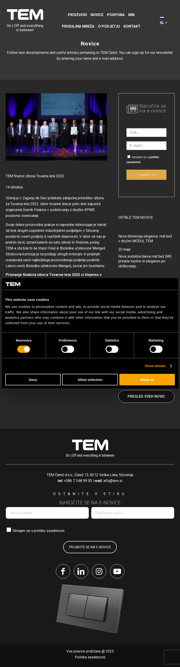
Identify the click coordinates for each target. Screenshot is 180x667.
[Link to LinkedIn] (81, 571)
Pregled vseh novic (146, 396)
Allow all (147, 380)
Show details (155, 366)
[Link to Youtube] (117, 571)
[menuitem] (77, 15)
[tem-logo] (25, 20)
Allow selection (90, 380)
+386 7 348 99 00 (78, 481)
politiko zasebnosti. (49, 531)
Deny (33, 380)
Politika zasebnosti (90, 657)
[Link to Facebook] (63, 571)
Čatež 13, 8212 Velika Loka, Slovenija (104, 475)
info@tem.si (112, 481)
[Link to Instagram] (99, 571)
